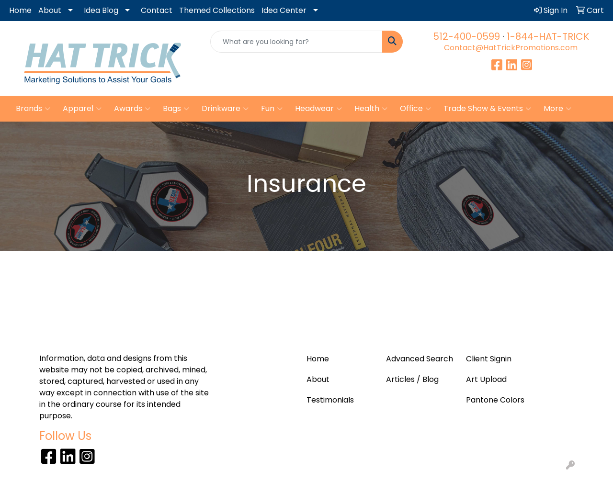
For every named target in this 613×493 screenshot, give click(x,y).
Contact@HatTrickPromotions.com (511, 47)
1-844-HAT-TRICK (548, 36)
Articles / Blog (412, 379)
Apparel (82, 108)
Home (20, 10)
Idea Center (283, 10)
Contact (156, 10)
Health (370, 108)
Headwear (318, 108)
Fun (272, 108)
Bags (176, 108)
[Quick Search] (296, 42)
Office (415, 108)
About (49, 10)
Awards (132, 108)
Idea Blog (101, 10)
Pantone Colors (495, 399)
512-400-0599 (466, 36)
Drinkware (225, 108)
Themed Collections (217, 10)
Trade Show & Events (487, 108)
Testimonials (330, 399)
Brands (33, 108)
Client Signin (488, 358)
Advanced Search (419, 358)
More (557, 108)
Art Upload (486, 379)
